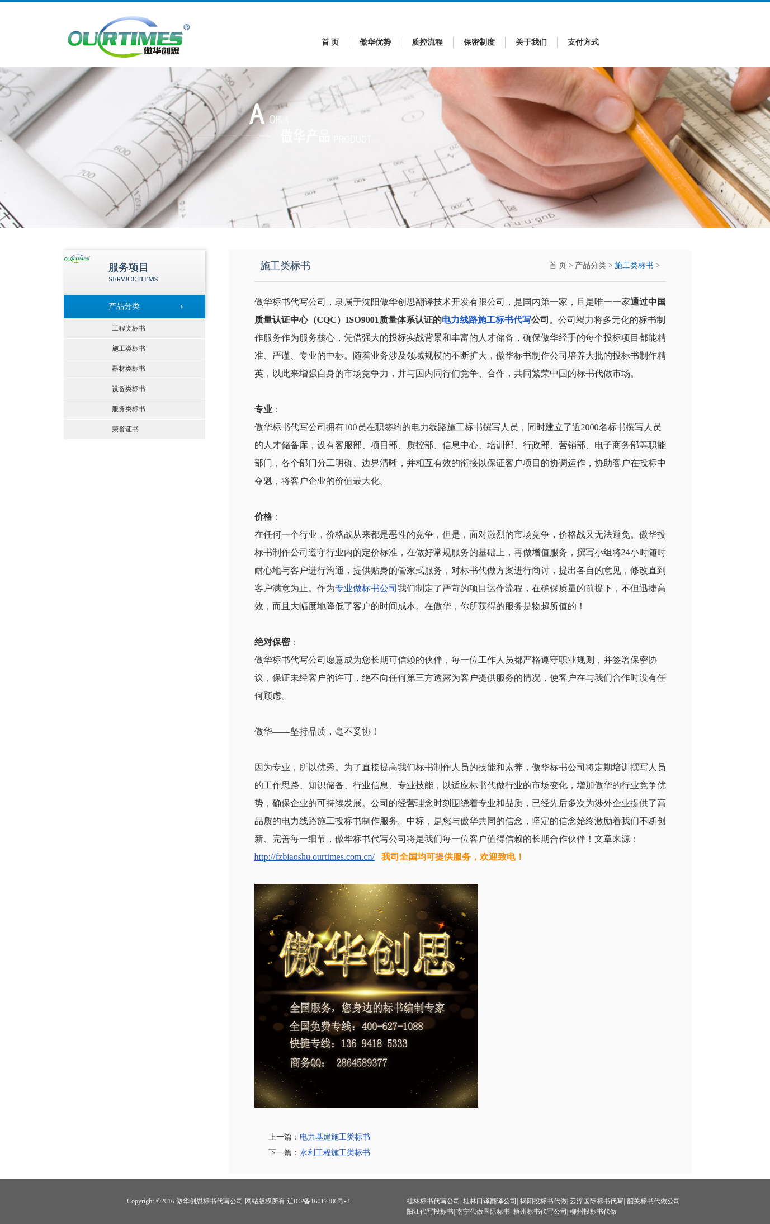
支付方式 (583, 42)
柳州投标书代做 (593, 1212)
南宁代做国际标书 (483, 1212)
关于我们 (531, 42)
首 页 (330, 42)
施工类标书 (634, 265)
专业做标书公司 (366, 588)
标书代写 (513, 319)
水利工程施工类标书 (335, 1152)
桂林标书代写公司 (433, 1201)
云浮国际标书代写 (596, 1201)
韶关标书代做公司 (654, 1201)
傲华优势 (375, 42)
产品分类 (590, 265)
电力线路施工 (468, 319)
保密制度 (479, 42)
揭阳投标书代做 (543, 1201)
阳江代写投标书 (430, 1212)
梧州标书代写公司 (540, 1212)
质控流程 (427, 42)
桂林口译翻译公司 (490, 1201)
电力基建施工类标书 (335, 1137)
